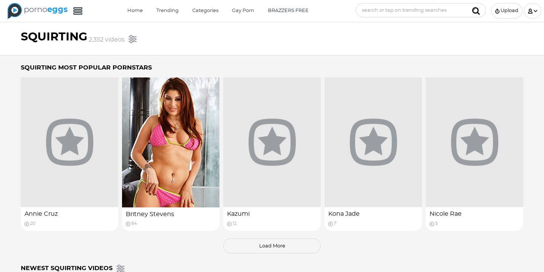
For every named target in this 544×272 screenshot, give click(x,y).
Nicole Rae (446, 214)
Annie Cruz (41, 214)
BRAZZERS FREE (288, 10)
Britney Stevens (150, 214)
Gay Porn (243, 10)
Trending (167, 10)
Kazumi (238, 214)
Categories (205, 10)
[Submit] (476, 10)
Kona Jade (344, 214)
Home (135, 10)
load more (272, 246)
